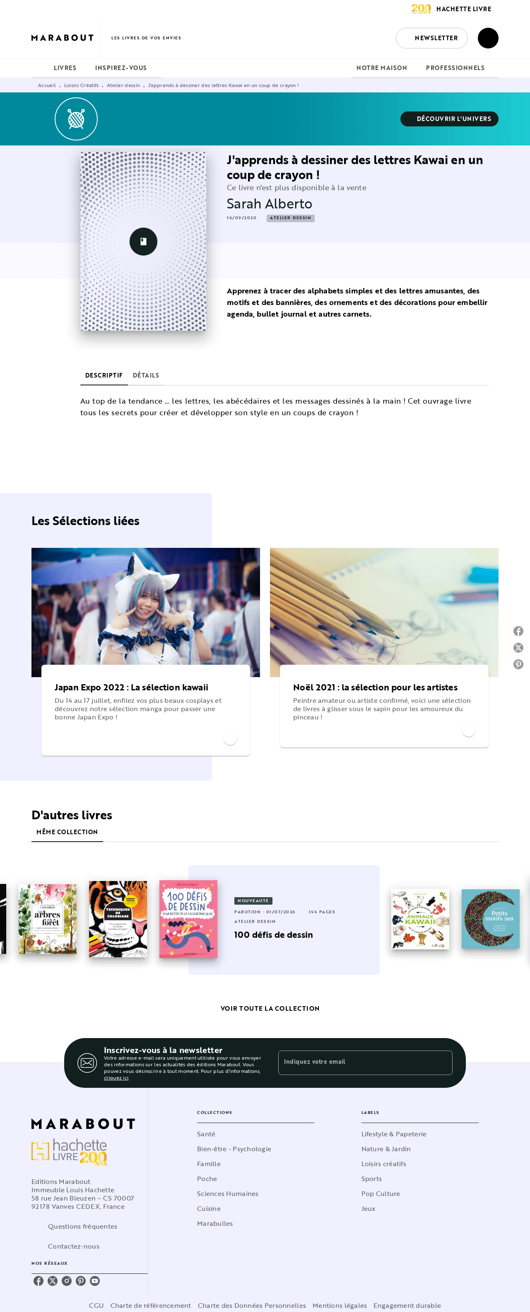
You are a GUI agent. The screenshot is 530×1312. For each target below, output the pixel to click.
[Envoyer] (443, 1063)
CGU (96, 1305)
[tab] (40, 68)
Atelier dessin (123, 85)
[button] (432, 38)
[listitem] (38, 1281)
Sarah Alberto (270, 203)
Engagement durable (407, 1305)
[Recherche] (488, 38)
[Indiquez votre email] (355, 1063)
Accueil (47, 85)
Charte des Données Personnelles (252, 1305)
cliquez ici (116, 1077)
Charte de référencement (151, 1305)
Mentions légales (340, 1305)
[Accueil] (66, 38)
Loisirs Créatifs (81, 85)
